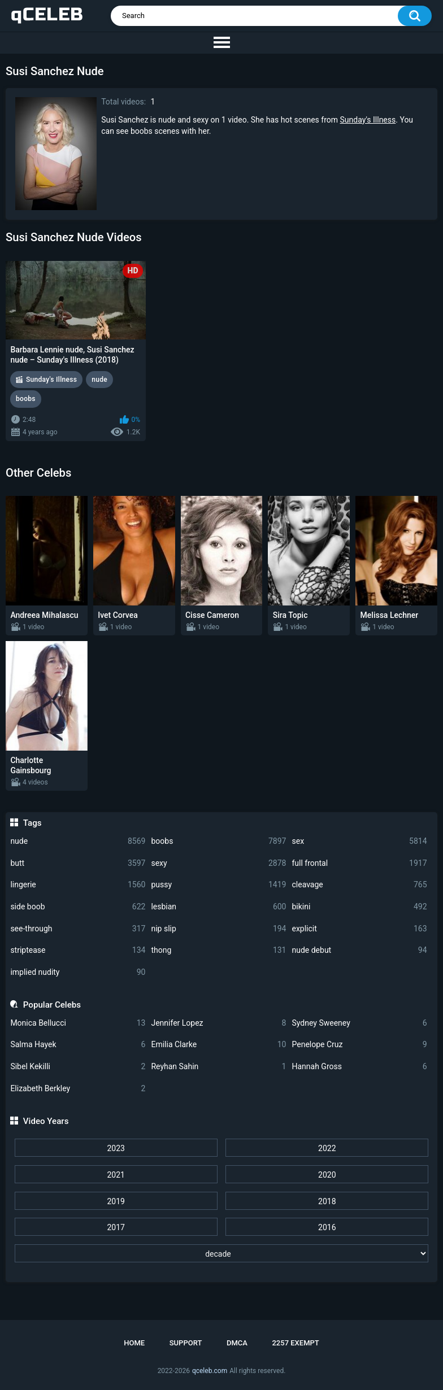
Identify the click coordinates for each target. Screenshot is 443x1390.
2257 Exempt (295, 1343)
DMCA (237, 1343)
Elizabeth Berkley (77, 1088)
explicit (359, 929)
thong (218, 950)
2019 (115, 1201)
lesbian (218, 907)
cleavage (359, 885)
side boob (77, 907)
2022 (327, 1148)
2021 (115, 1174)
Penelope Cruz (359, 1044)
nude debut (359, 950)
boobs (218, 841)
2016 (327, 1227)
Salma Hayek (77, 1044)
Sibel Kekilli (77, 1066)
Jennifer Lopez (218, 1023)
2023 (115, 1148)
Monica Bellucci (77, 1023)
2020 (327, 1174)
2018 (327, 1201)
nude (77, 841)
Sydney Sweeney (359, 1023)
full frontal (359, 863)
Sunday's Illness (368, 119)
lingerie (77, 885)
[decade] (221, 1253)
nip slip (218, 929)
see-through (77, 929)
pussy (218, 885)
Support (186, 1343)
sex (359, 841)
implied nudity (77, 972)
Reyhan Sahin (218, 1066)
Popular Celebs (52, 1005)
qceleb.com (209, 1371)
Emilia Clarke (218, 1044)
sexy (218, 863)
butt (77, 863)
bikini (359, 907)
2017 (115, 1227)
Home (134, 1343)
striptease (77, 950)
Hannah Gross (359, 1066)
